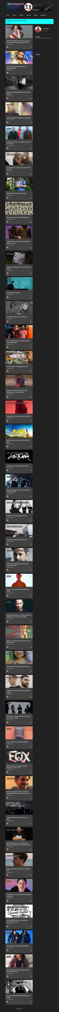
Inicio (8, 15)
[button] (31, 47)
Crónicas (28, 15)
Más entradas (19, 1008)
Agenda (35, 15)
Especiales (43, 15)
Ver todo (9, 22)
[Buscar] (53, 4)
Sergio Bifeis (45, 28)
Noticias (14, 15)
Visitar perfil (45, 30)
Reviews (21, 15)
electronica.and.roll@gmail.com (43, 38)
